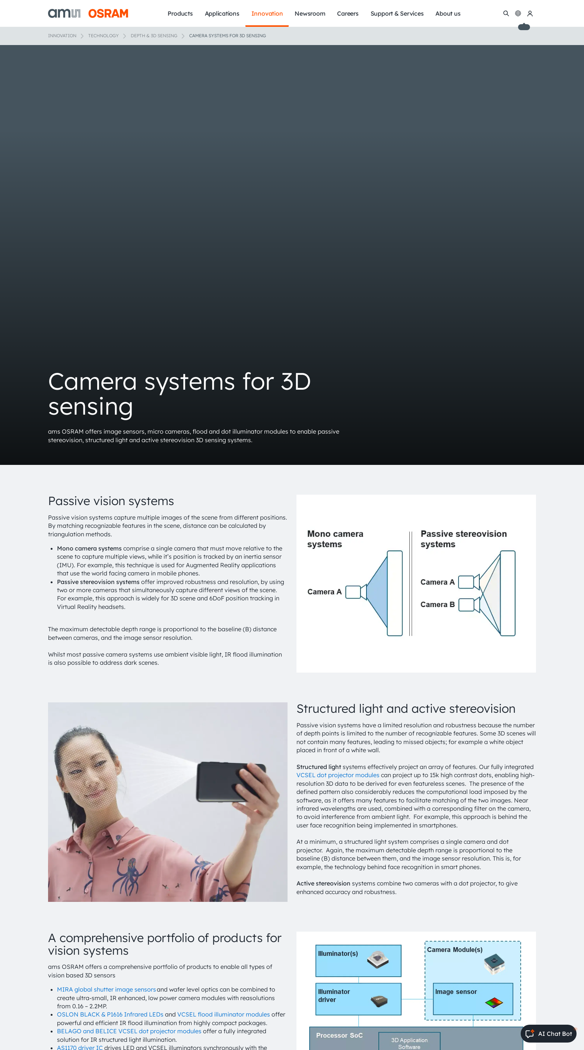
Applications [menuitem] (222, 13)
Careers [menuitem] (347, 13)
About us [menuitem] (447, 13)
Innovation (62, 35)
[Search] (506, 13)
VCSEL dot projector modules (338, 775)
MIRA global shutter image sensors (106, 989)
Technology (103, 35)
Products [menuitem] (180, 13)
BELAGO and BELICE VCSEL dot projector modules (129, 1031)
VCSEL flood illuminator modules (223, 1014)
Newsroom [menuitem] (310, 13)
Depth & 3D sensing (154, 35)
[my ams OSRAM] (530, 13)
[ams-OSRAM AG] (88, 13)
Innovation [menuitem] (267, 13)
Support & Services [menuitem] (397, 13)
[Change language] (518, 13)
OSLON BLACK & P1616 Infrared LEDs (110, 1014)
